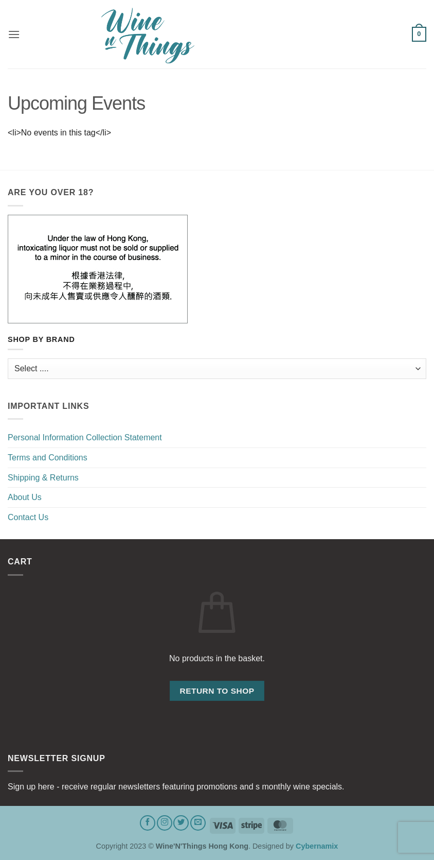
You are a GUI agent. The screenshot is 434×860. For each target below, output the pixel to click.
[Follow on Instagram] (164, 823)
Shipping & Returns (43, 477)
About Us (25, 497)
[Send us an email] (198, 823)
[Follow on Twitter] (181, 823)
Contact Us (28, 517)
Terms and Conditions (47, 457)
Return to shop (216, 690)
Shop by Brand (41, 339)
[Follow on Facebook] (147, 823)
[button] (14, 34)
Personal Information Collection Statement (85, 437)
